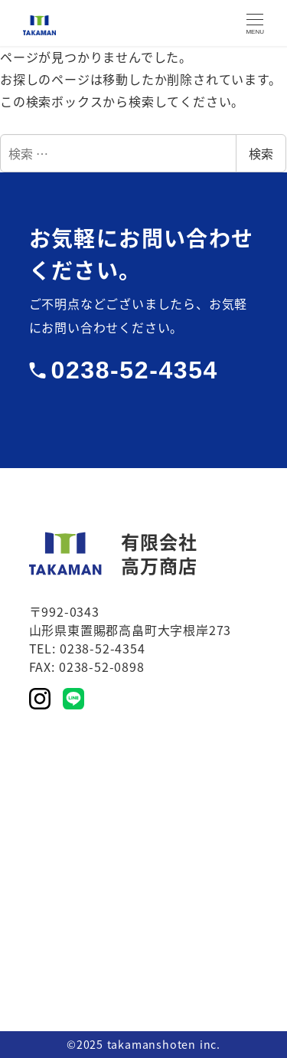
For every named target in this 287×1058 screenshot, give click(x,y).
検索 (261, 153)
